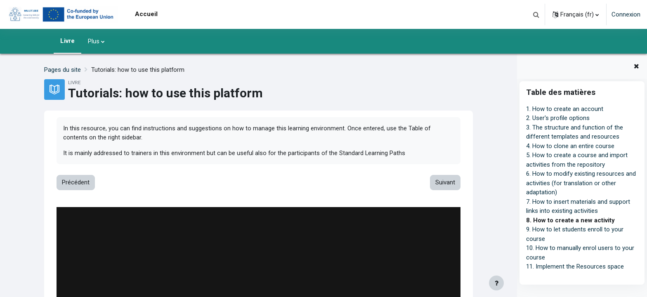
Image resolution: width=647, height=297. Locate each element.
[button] (536, 14)
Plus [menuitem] (93, 41)
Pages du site (62, 69)
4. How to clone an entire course (570, 146)
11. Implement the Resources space (575, 266)
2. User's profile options (558, 118)
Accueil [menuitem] (146, 14)
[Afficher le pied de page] (496, 283)
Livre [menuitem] (67, 41)
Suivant (445, 183)
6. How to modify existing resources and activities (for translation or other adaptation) (581, 183)
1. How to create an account (564, 109)
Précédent (76, 183)
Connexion (626, 14)
